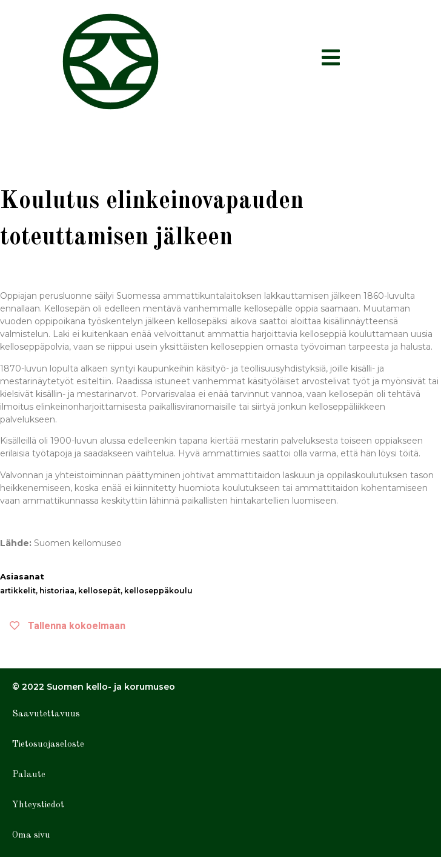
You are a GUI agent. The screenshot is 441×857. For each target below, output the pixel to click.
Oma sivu (31, 835)
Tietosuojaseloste (48, 744)
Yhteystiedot (38, 805)
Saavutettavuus (46, 714)
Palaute (28, 774)
